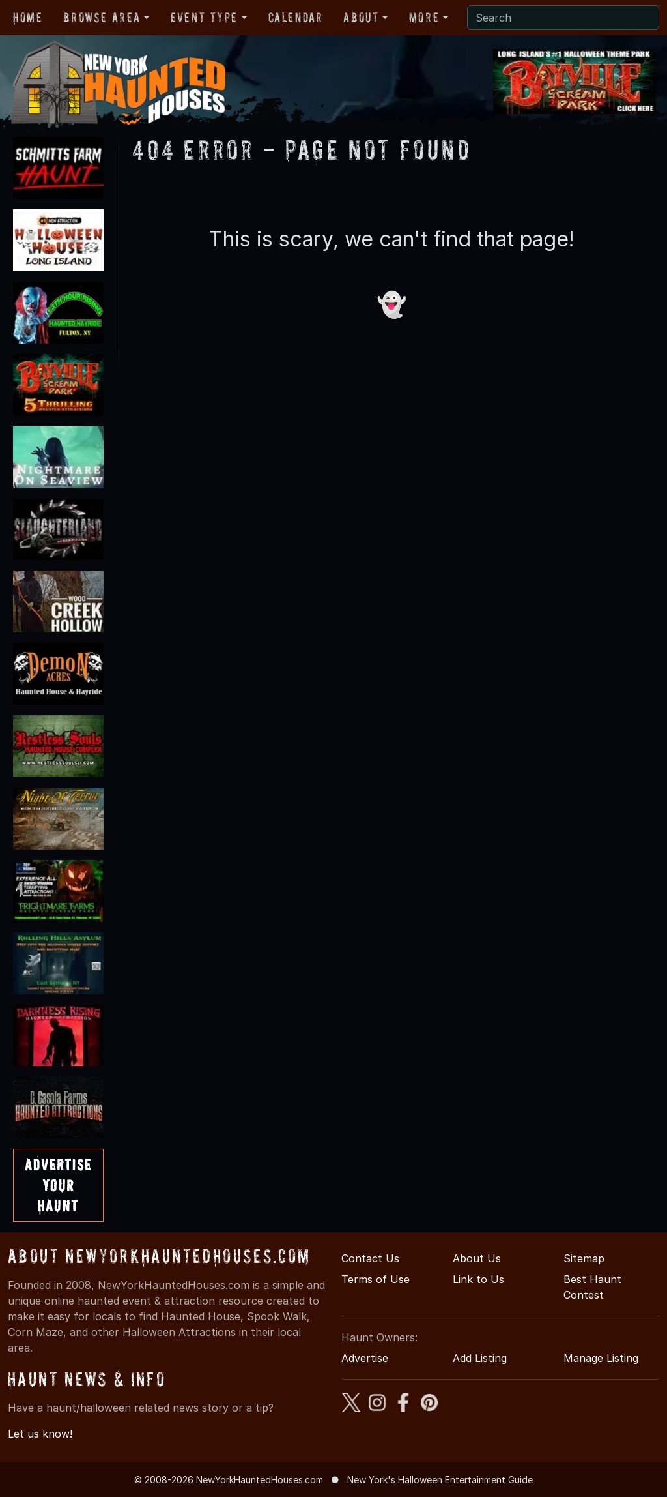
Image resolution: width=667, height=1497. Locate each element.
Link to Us (478, 1279)
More (424, 17)
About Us (477, 1258)
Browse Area (101, 17)
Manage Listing (600, 1358)
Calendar (295, 17)
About (360, 17)
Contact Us (370, 1258)
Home (27, 17)
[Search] (563, 17)
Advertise (364, 1358)
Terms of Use (375, 1279)
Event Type (204, 17)
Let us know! (40, 1433)
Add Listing (480, 1358)
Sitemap (583, 1258)
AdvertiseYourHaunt (58, 1185)
